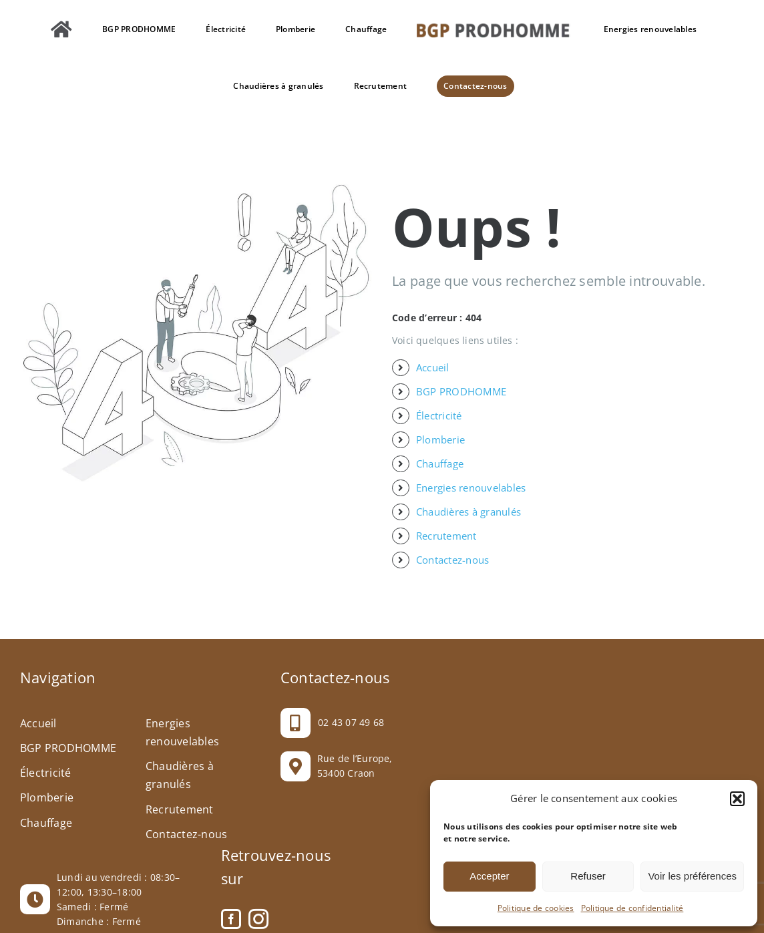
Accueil (432, 367)
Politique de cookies (536, 908)
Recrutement (446, 535)
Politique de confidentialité (632, 908)
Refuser (588, 876)
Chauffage (439, 463)
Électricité (439, 415)
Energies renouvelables (471, 487)
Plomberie (440, 439)
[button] (737, 798)
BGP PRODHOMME (461, 391)
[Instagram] (258, 919)
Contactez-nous (452, 559)
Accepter (489, 876)
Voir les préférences (692, 876)
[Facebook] (231, 919)
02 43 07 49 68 (351, 722)
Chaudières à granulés (468, 511)
